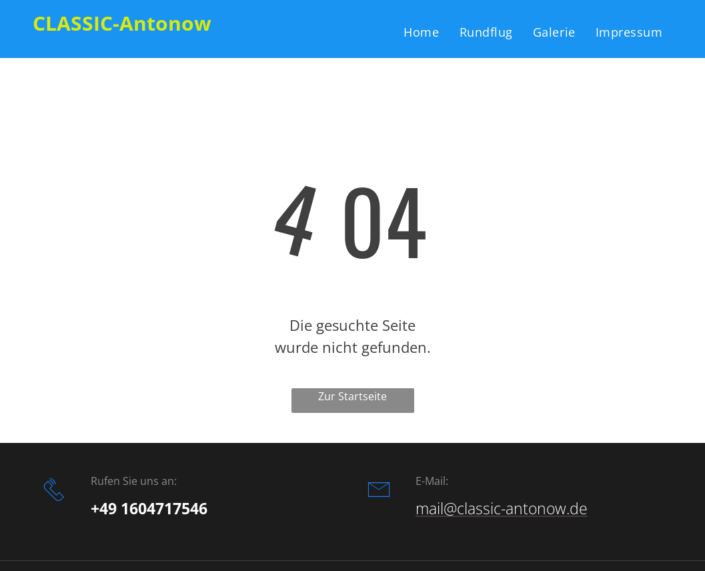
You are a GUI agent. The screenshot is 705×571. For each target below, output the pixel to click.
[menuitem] (421, 31)
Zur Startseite (352, 396)
